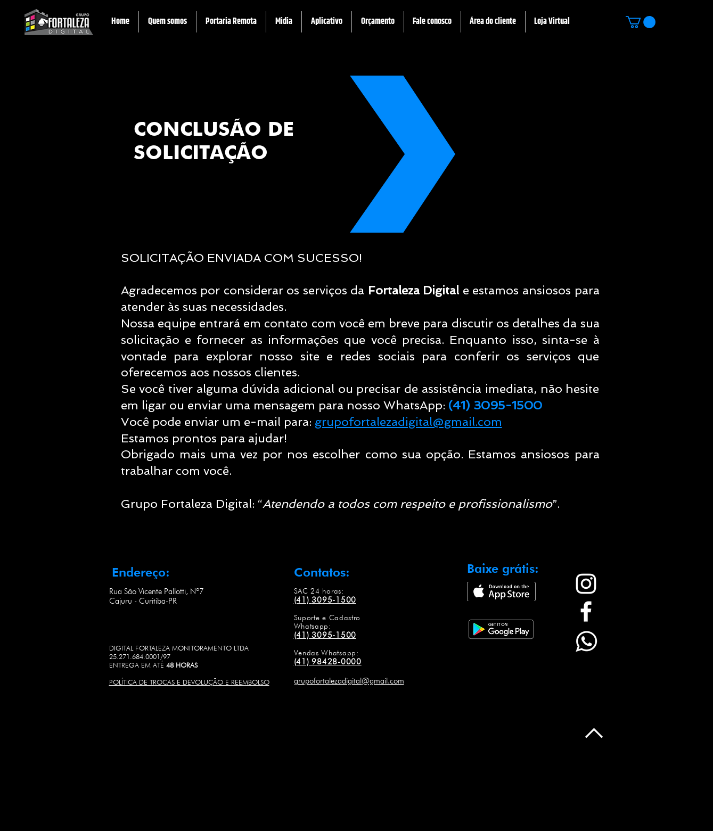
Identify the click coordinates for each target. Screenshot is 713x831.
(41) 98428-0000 (328, 662)
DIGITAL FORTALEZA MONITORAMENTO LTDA (179, 648)
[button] (231, 21)
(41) (303, 600)
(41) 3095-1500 (325, 635)
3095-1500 (334, 600)
